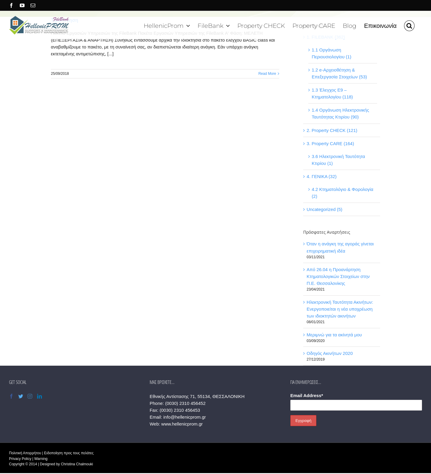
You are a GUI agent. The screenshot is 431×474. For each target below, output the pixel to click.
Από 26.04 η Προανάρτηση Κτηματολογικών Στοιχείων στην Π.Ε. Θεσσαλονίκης (338, 276)
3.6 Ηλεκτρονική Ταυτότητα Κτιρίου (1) (338, 160)
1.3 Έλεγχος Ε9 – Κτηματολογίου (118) (332, 93)
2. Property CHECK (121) (332, 130)
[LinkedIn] (39, 396)
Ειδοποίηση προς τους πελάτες (68, 453)
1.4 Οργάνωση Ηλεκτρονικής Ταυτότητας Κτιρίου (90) (340, 113)
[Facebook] (11, 396)
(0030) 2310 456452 (185, 403)
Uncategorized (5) (324, 209)
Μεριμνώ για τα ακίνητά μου (334, 334)
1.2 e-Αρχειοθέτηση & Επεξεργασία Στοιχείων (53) (339, 73)
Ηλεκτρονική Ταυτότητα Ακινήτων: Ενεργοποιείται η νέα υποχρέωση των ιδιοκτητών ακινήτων (340, 309)
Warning (40, 459)
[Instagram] (30, 396)
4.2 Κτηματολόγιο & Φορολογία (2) (343, 193)
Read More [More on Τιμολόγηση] (267, 74)
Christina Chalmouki (77, 464)
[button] (409, 25)
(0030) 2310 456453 (180, 410)
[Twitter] (20, 396)
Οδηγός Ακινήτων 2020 (330, 353)
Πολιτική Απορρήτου (25, 453)
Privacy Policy (20, 459)
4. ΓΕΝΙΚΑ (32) (322, 176)
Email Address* (306, 395)
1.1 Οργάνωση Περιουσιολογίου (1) (331, 53)
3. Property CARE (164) (330, 143)
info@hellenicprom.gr (184, 417)
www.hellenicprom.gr (182, 423)
